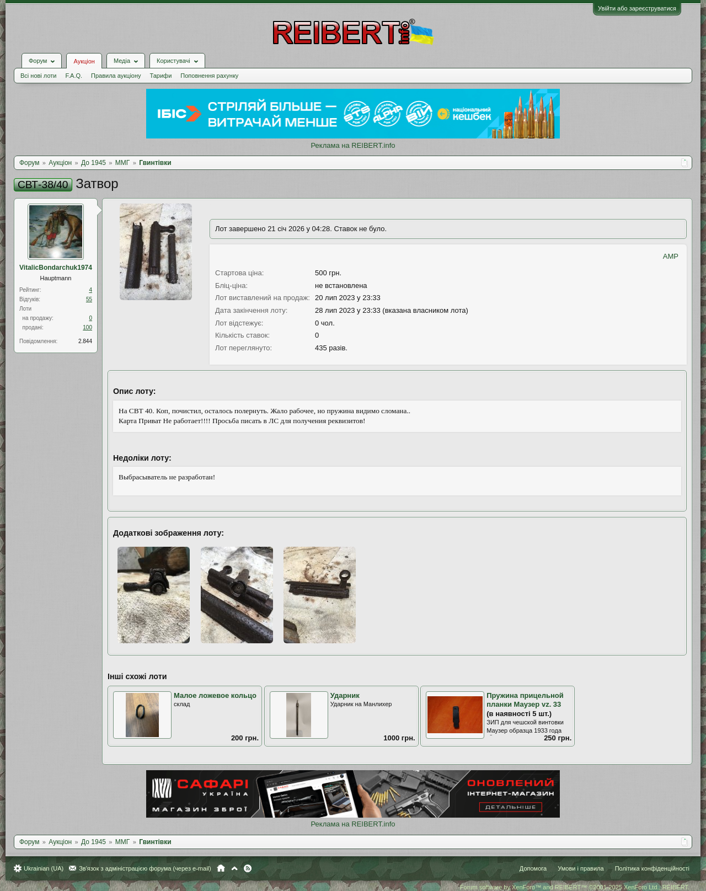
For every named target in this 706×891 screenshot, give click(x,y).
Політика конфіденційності (652, 868)
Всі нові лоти (38, 75)
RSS (248, 868)
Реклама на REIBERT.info (353, 145)
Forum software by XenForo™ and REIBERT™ (574, 887)
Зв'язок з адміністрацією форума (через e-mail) (145, 868)
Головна (221, 868)
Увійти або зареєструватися (637, 8)
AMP (670, 256)
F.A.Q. (73, 75)
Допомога (533, 868)
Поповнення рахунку (209, 75)
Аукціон (83, 61)
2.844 (85, 341)
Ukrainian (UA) (43, 868)
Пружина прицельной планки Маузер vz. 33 (524, 700)
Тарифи (161, 75)
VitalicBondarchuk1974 (55, 267)
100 (87, 327)
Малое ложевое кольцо (215, 695)
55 (89, 299)
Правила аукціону (116, 75)
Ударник (345, 695)
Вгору (234, 868)
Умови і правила (580, 868)
